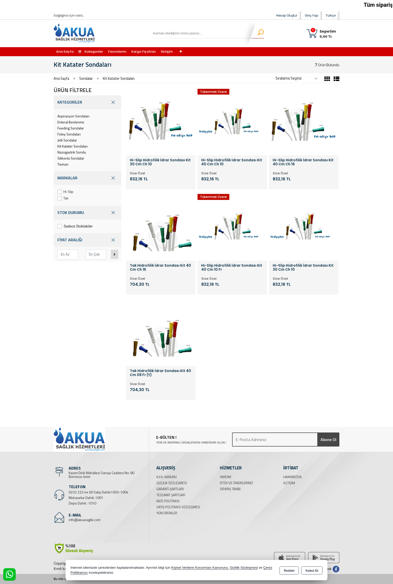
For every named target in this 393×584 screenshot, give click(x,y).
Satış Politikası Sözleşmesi (178, 506)
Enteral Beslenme (70, 122)
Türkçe (331, 15)
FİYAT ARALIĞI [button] (87, 240)
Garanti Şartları (170, 488)
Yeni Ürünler (166, 513)
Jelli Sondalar (67, 140)
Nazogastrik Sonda (71, 152)
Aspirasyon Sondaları (73, 116)
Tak (62, 198)
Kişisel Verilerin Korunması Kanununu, (200, 567)
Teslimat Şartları (170, 494)
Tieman (62, 164)
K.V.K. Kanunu (166, 476)
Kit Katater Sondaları (72, 146)
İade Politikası (167, 500)
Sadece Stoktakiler (75, 226)
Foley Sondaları (69, 134)
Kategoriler (90, 51)
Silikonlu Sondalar (70, 158)
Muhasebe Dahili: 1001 (86, 497)
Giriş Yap (311, 15)
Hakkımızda (292, 476)
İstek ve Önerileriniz (236, 482)
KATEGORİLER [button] (87, 102)
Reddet (289, 570)
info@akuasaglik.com (85, 519)
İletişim (167, 51)
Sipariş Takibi (230, 488)
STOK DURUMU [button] (87, 212)
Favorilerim (117, 51)
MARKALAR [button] (87, 178)
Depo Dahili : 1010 (82, 503)
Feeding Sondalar (70, 128)
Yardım (225, 476)
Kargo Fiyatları (143, 51)
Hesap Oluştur (286, 15)
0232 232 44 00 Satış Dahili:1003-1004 (98, 492)
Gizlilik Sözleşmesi (171, 482)
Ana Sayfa (64, 51)
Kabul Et (312, 570)
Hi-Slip (65, 191)
